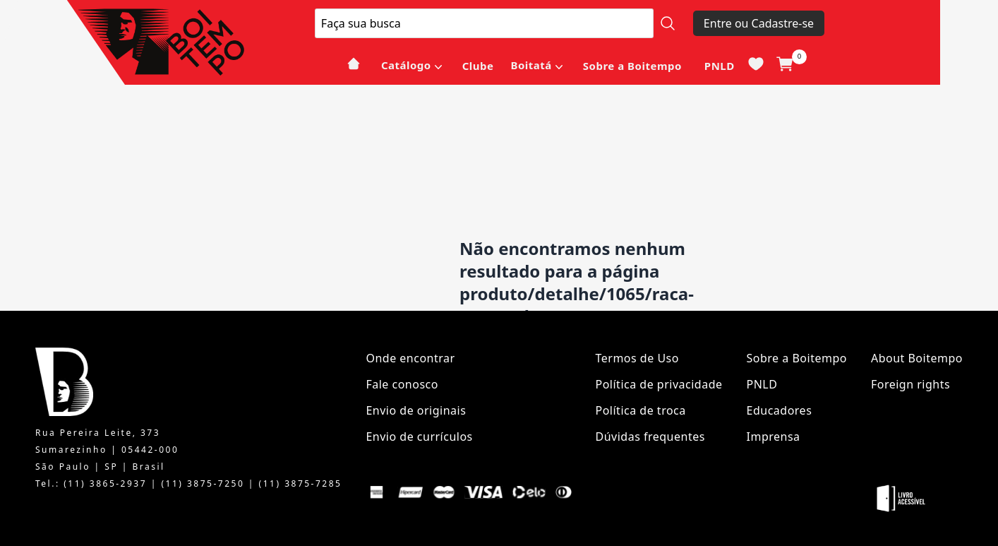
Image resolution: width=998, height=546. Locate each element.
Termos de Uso (637, 358)
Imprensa (773, 436)
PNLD (719, 66)
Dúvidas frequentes (650, 436)
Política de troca (641, 410)
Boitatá (530, 65)
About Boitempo (917, 358)
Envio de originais (416, 410)
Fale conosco (402, 384)
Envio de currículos (419, 436)
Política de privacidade (659, 384)
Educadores (779, 410)
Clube (478, 66)
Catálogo (406, 65)
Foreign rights (910, 384)
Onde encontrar (410, 358)
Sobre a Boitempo (632, 66)
